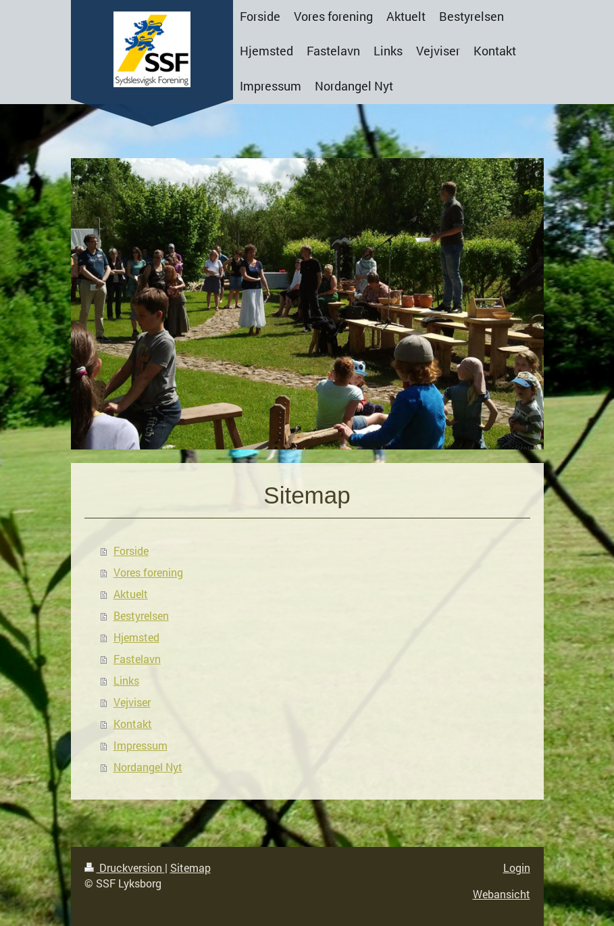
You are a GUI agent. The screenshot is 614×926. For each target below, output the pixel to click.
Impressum (140, 745)
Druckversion (124, 867)
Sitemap (190, 867)
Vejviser (132, 702)
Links (126, 680)
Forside (131, 550)
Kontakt (132, 723)
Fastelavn (137, 659)
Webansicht (501, 894)
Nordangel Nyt (147, 767)
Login (516, 867)
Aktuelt (130, 594)
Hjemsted (136, 637)
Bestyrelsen (141, 615)
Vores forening (148, 572)
